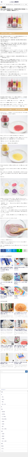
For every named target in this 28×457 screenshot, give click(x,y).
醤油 (2, 409)
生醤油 (3, 421)
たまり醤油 (4, 416)
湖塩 (2, 401)
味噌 (2, 431)
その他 (2, 448)
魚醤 (2, 426)
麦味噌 (3, 436)
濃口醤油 (3, 411)
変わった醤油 (4, 428)
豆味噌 (3, 438)
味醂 (2, 443)
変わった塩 (4, 256)
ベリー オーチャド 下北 (23, 98)
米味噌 (3, 433)
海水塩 (3, 399)
